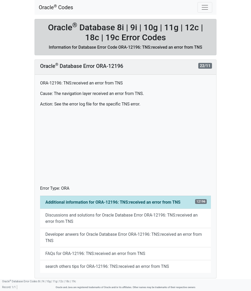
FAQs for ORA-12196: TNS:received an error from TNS (95, 253)
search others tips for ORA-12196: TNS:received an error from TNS (107, 266)
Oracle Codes (56, 7)
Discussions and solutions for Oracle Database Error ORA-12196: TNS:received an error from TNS (121, 218)
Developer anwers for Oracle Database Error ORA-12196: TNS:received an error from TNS (123, 237)
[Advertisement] (125, 148)
